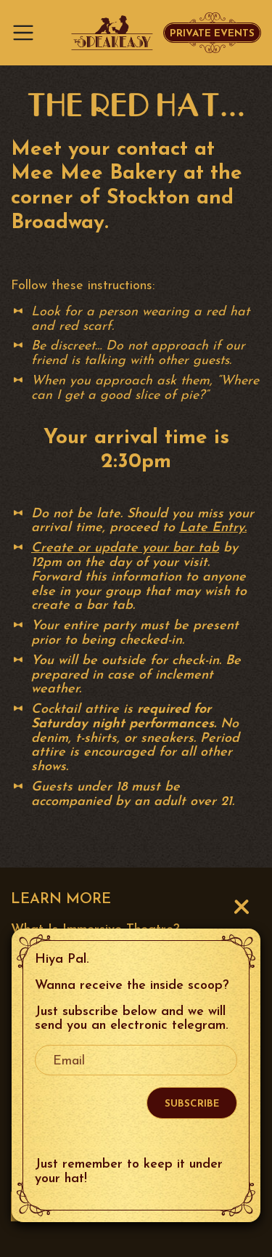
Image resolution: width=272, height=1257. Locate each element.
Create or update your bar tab (125, 548)
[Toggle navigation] (27, 32)
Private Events (212, 34)
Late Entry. (213, 528)
